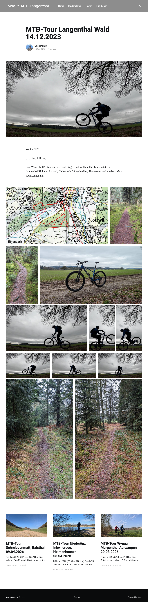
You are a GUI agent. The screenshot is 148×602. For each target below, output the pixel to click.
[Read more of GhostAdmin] (29, 47)
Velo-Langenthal (12, 597)
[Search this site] (140, 6)
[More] (113, 6)
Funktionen (101, 6)
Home (61, 6)
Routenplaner (74, 6)
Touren (88, 6)
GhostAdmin (41, 45)
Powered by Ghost (135, 597)
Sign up (77, 597)
